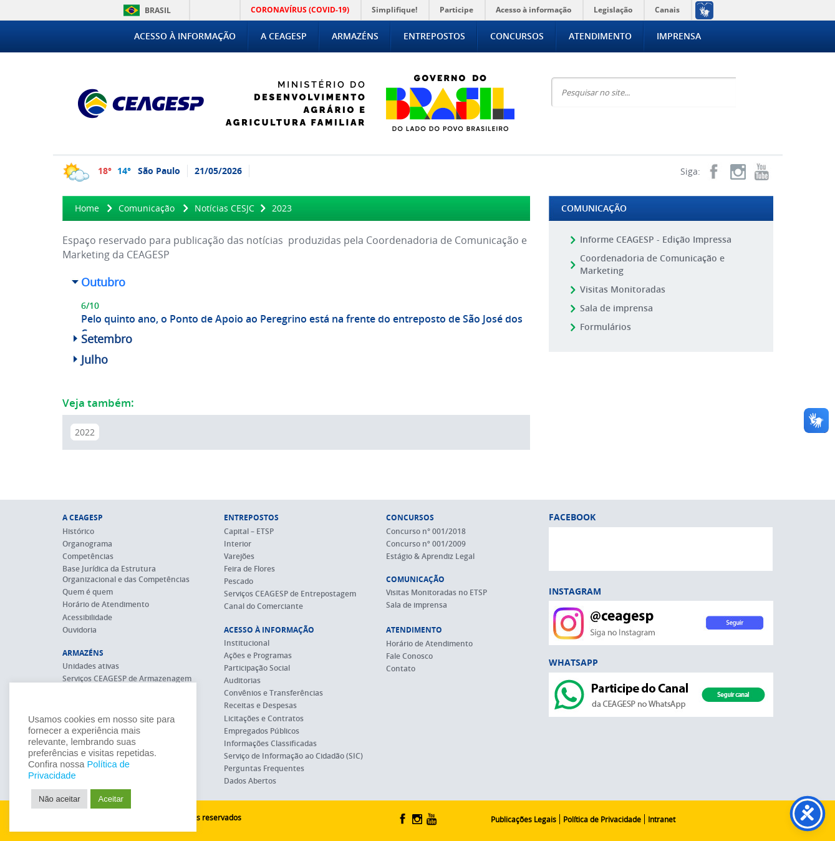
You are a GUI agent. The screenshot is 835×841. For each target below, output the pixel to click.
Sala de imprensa (616, 308)
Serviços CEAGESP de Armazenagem (126, 678)
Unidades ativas (90, 666)
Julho (94, 359)
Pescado (238, 581)
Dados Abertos (250, 780)
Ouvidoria (79, 630)
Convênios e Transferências (273, 693)
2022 (85, 432)
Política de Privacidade (602, 819)
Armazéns (355, 36)
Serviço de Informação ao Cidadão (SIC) (293, 756)
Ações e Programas (258, 655)
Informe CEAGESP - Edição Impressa (655, 239)
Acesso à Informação (185, 36)
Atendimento (600, 36)
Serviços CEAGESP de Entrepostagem (290, 593)
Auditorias (242, 680)
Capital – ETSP (249, 531)
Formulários (605, 327)
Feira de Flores (249, 568)
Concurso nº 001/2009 (426, 543)
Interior (237, 543)
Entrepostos (434, 36)
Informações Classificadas (270, 743)
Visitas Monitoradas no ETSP (436, 592)
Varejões (239, 556)
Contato (400, 668)
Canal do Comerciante (263, 606)
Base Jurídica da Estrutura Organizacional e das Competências (126, 574)
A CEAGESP (284, 36)
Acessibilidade (87, 617)
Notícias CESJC (224, 208)
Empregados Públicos (261, 731)
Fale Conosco (409, 656)
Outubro (103, 282)
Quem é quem (87, 591)
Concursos (517, 36)
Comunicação (146, 208)
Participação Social (257, 668)
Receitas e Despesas (260, 705)
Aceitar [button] (110, 799)
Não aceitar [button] (59, 799)
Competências (87, 556)
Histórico (78, 531)
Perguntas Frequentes (264, 768)
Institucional (246, 643)
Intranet (661, 819)
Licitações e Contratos (264, 718)
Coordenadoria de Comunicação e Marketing (652, 264)
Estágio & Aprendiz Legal (430, 556)
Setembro (106, 338)
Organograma (87, 543)
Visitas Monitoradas (622, 289)
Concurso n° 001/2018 (426, 531)
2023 (282, 208)
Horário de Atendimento (105, 604)
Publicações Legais (523, 819)
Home (87, 208)
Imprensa (679, 36)
